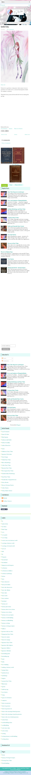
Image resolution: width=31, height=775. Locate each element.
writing (4, 733)
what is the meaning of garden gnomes (12, 714)
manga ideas (5, 670)
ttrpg (3, 695)
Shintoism (4, 684)
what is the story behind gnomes (10, 717)
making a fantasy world (8, 667)
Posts (4, 358)
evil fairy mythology (7, 573)
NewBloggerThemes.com (22, 772)
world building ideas (7, 722)
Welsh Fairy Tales (6, 459)
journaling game (6, 653)
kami (3, 659)
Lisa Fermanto (5, 431)
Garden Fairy (5, 27)
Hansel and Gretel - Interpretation (16, 267)
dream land (5, 559)
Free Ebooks (15, 164)
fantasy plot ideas (6, 606)
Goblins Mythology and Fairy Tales (16, 209)
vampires (4, 700)
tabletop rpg (5, 689)
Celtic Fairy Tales (6, 465)
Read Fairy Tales (6, 477)
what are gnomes (6, 703)
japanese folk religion (7, 645)
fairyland (4, 601)
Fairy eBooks (5, 482)
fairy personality (6, 584)
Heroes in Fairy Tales (13, 243)
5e (2, 521)
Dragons (4, 557)
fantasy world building (7, 617)
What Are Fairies (18, 128)
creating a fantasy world (8, 543)
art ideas (4, 526)
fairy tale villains (6, 590)
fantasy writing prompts (8, 626)
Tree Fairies (11, 259)
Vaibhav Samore (7, 501)
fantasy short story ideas (8, 609)
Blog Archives (18, 185)
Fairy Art (3, 85)
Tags (10, 185)
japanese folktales (6, 650)
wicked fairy (5, 719)
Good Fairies (4, 128)
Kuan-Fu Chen (5, 434)
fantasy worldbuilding (7, 620)
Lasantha (24, 771)
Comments (5, 361)
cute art (4, 548)
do (2, 554)
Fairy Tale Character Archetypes (16, 192)
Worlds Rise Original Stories (9, 479)
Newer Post (4, 134)
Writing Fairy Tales (7, 760)
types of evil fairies (7, 697)
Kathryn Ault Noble (6, 440)
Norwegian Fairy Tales (7, 471)
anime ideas (5, 524)
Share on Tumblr (4, 509)
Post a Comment (6, 143)
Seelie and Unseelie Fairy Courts (16, 226)
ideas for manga (6, 639)
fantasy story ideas (7, 612)
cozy (3, 532)
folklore (4, 628)
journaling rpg (5, 656)
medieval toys (5, 673)
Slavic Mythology (6, 462)
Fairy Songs (5, 457)
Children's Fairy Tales (7, 451)
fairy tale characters (7, 587)
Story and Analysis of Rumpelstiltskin (17, 200)
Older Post (27, 134)
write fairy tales (6, 728)
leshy (3, 662)
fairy (3, 579)
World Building (5, 763)
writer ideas (5, 731)
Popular (4, 186)
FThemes (11, 771)
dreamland (4, 562)
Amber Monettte (6, 445)
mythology (4, 675)
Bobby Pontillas (6, 442)
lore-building (5, 664)
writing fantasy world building (9, 736)
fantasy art (5, 604)
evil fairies (4, 568)
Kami (3, 448)
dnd (3, 551)
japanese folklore (6, 648)
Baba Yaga (4, 529)
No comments (10, 29)
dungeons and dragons (8, 565)
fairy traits (4, 595)
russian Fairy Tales (6, 681)
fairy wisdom (5, 598)
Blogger (19, 425)
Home (15, 134)
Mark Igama (5, 437)
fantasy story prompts (8, 615)
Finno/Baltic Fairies (7, 490)
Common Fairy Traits (13, 217)
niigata (3, 678)
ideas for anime (6, 637)
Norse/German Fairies (8, 485)
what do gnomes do (7, 708)
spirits (3, 686)
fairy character (5, 582)
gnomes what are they (7, 631)
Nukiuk (5, 498)
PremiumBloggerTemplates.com (9, 772)
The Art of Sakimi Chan (7, 252)
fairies (3, 576)
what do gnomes (6, 706)
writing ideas (5, 739)
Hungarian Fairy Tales (7, 634)
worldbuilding (5, 725)
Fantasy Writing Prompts (8, 757)
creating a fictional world (8, 546)
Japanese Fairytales (7, 454)
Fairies (10, 128)
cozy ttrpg (4, 537)
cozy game (4, 535)
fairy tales (4, 593)
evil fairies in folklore (7, 570)
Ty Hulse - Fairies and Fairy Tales (20, 768)
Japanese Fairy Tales (7, 642)
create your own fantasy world (9, 540)
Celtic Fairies (5, 488)
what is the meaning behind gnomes (11, 711)
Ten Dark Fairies (12, 234)
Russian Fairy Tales (7, 468)
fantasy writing (6, 623)
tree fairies (5, 692)
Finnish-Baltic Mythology (8, 473)
